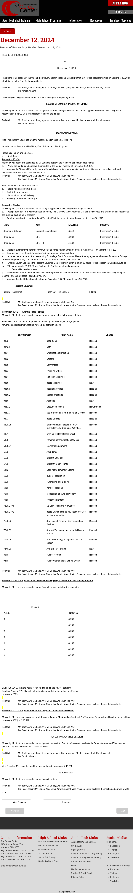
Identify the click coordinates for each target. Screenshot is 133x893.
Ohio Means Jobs (46, 849)
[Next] (122, 811)
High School (112, 842)
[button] (120, 3)
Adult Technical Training (118, 865)
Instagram (115, 877)
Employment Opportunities (13, 865)
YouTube (114, 881)
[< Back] (7, 31)
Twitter (113, 873)
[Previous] (15, 811)
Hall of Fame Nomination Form (53, 841)
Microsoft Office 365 (48, 845)
